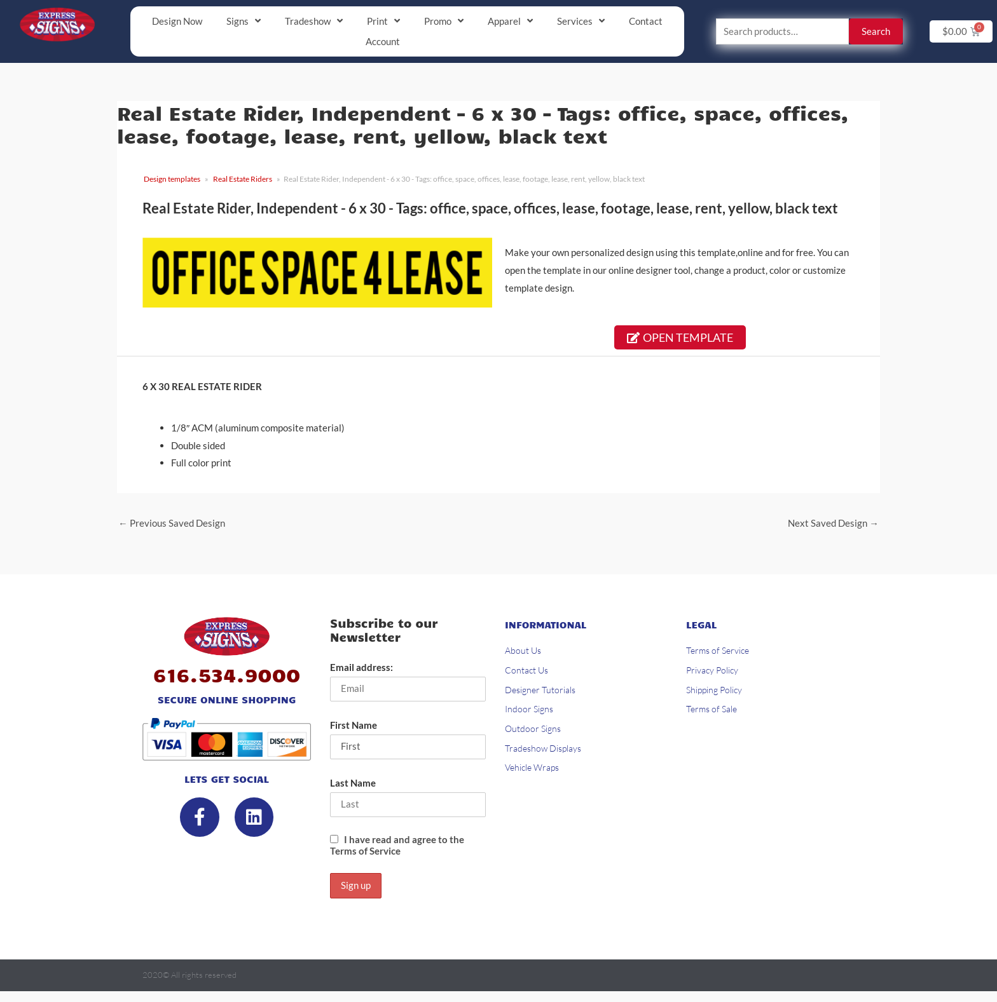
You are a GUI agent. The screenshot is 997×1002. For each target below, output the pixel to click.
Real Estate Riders (242, 179)
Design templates (172, 179)
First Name (353, 726)
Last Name (353, 784)
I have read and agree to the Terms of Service (397, 847)
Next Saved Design (833, 523)
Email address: (361, 668)
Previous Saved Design (171, 523)
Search (876, 31)
